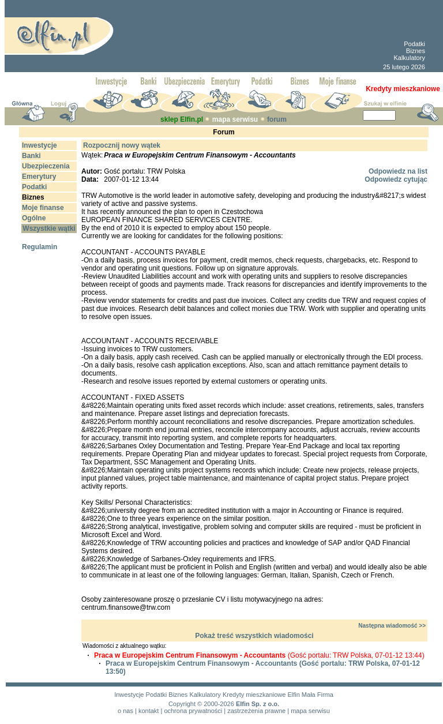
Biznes (415, 50)
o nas (125, 710)
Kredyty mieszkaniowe (254, 694)
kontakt (148, 710)
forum (277, 119)
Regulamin (39, 247)
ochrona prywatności (193, 710)
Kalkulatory (409, 57)
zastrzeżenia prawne (256, 710)
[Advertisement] (241, 36)
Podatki (414, 43)
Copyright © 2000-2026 (201, 703)
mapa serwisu (235, 119)
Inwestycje (129, 694)
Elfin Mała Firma (310, 694)
